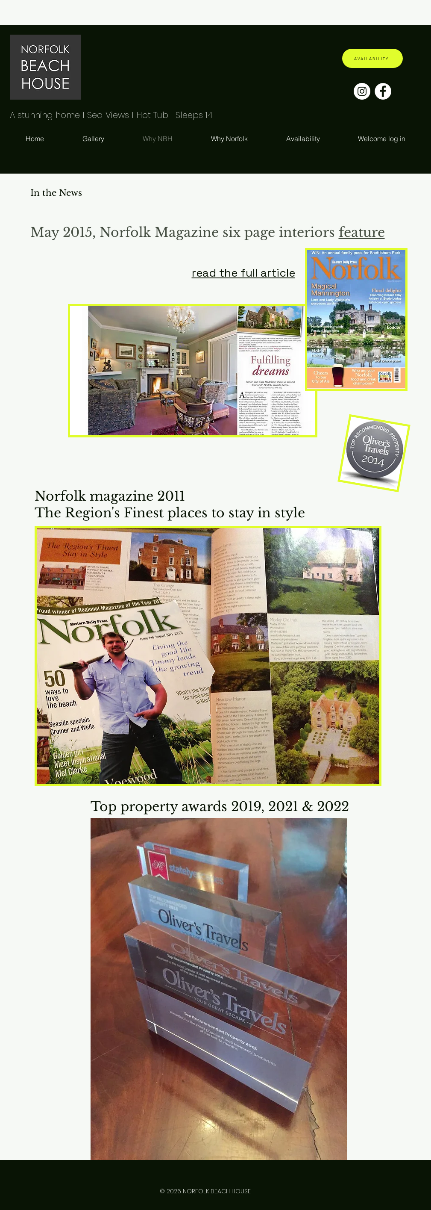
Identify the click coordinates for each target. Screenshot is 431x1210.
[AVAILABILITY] (372, 58)
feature (362, 232)
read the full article (243, 273)
